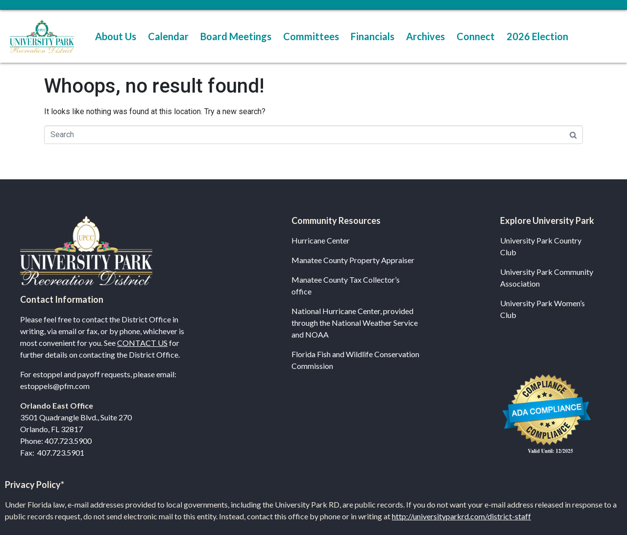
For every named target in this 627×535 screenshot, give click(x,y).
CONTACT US (142, 342)
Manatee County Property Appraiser (352, 260)
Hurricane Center (320, 240)
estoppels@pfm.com (55, 385)
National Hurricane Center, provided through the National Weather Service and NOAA (354, 322)
